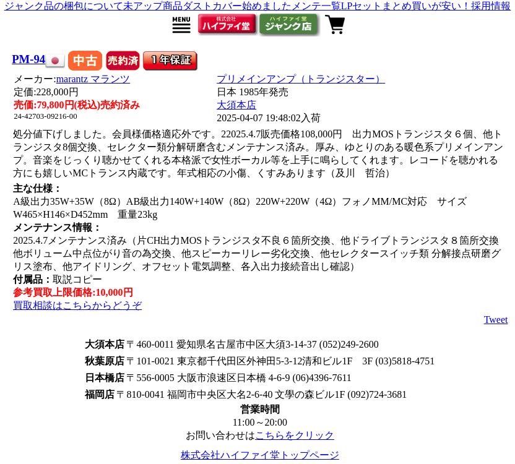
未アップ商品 (153, 6)
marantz (93, 79)
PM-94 (28, 59)
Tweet (496, 319)
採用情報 (491, 6)
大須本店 (236, 105)
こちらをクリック (294, 435)
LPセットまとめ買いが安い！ (406, 6)
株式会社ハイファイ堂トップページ (260, 455)
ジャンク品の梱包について (63, 6)
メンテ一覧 (316, 6)
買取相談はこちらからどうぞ (77, 305)
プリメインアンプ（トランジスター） (301, 79)
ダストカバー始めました (237, 6)
